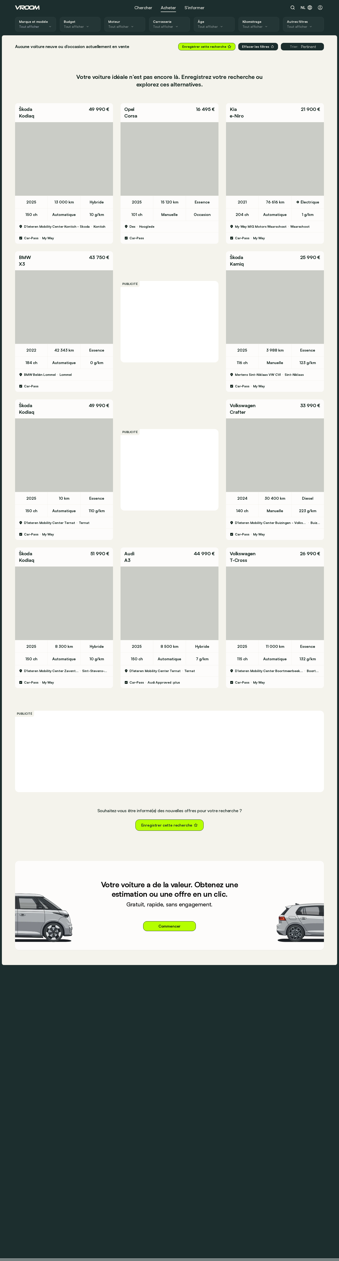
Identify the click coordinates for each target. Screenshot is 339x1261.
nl (307, 7)
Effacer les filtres (258, 47)
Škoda (25, 109)
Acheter (168, 7)
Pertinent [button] (302, 46)
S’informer (195, 7)
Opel (129, 109)
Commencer (169, 926)
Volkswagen (243, 405)
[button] (64, 112)
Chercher (143, 7)
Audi (129, 553)
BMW (25, 257)
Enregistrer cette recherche (206, 47)
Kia (233, 109)
